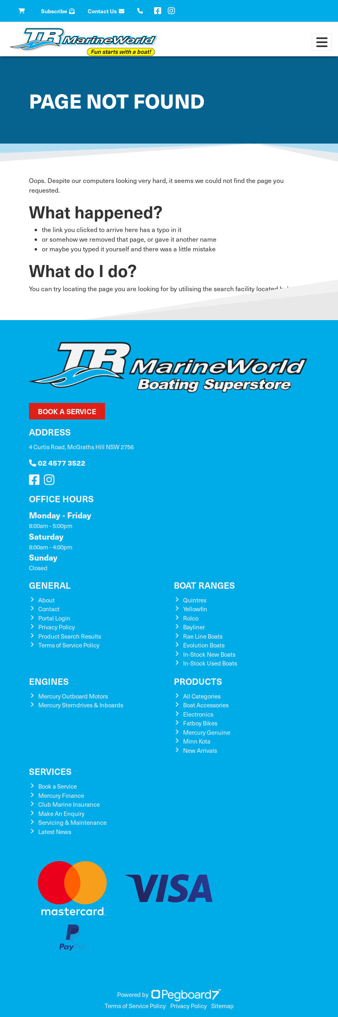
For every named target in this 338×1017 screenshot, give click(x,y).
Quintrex (194, 600)
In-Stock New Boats (209, 654)
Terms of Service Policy (68, 645)
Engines (49, 681)
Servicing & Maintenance (72, 822)
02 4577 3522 (57, 463)
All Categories (202, 696)
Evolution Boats (204, 645)
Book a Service (67, 411)
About (46, 600)
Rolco (190, 618)
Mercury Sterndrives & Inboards (80, 705)
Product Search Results (69, 636)
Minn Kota (196, 741)
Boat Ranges (204, 585)
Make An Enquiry (61, 813)
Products (198, 681)
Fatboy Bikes (200, 723)
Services (50, 771)
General (50, 585)
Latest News (54, 832)
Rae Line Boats (203, 636)
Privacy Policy (56, 627)
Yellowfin (195, 609)
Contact (49, 609)
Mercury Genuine (206, 732)
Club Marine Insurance (69, 804)
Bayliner (194, 627)
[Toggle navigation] (322, 42)
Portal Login (54, 618)
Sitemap (222, 1006)
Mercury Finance (61, 795)
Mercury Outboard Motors (73, 696)
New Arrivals (200, 750)
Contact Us (106, 11)
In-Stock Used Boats (210, 663)
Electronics (198, 714)
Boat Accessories (206, 705)
